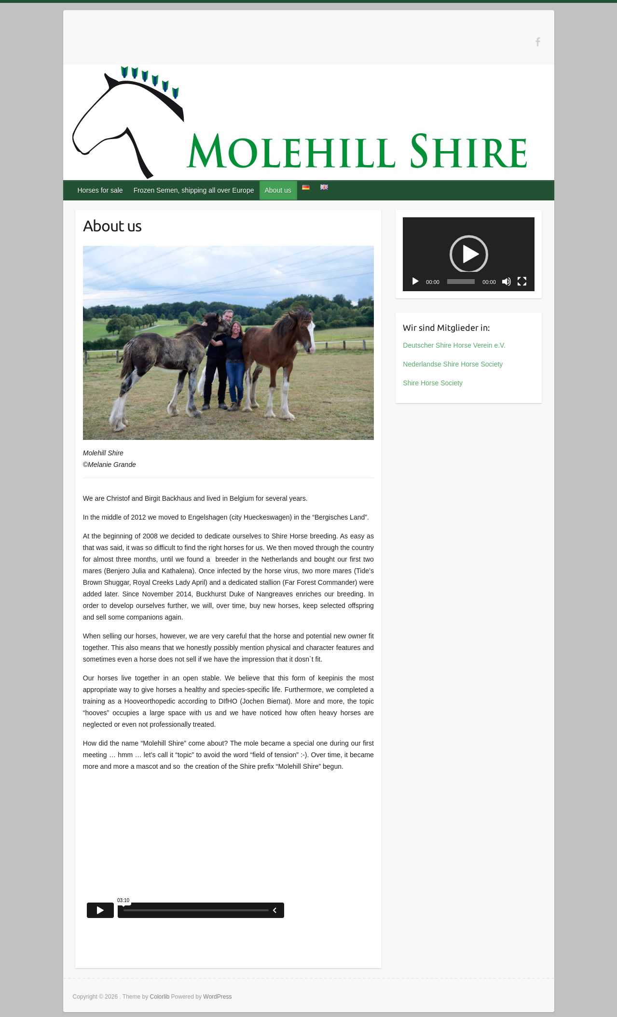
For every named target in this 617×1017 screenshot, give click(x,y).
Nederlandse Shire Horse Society (453, 364)
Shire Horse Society (433, 383)
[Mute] (506, 281)
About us (277, 190)
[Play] (415, 281)
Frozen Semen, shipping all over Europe (194, 190)
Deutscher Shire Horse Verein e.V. (454, 345)
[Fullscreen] (522, 281)
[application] (469, 254)
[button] (469, 254)
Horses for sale (100, 190)
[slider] (461, 281)
